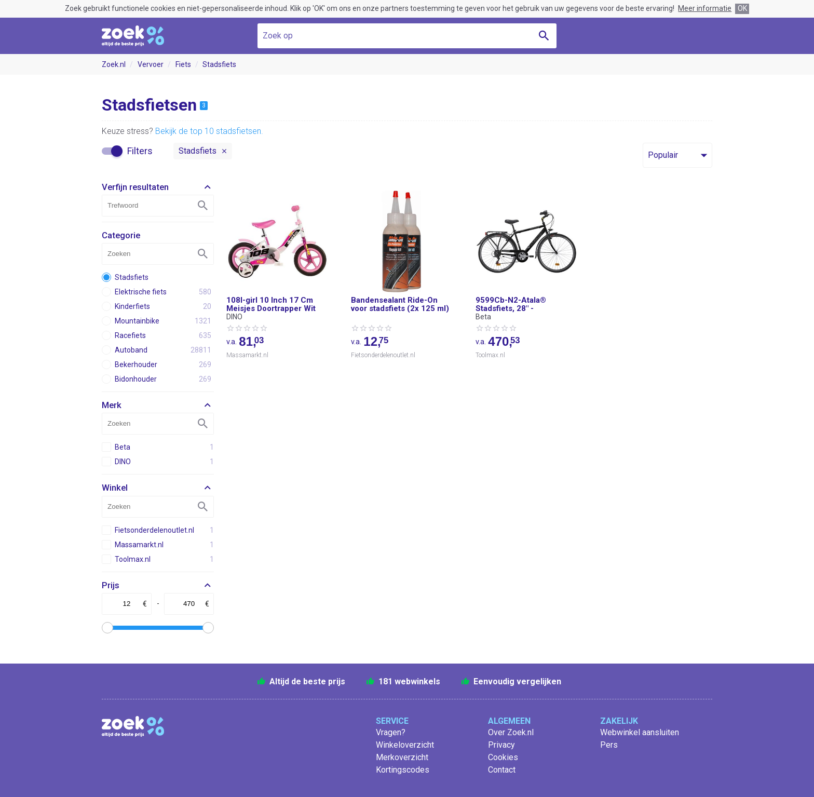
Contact (501, 770)
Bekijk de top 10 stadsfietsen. (209, 131)
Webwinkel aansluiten (639, 732)
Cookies (503, 757)
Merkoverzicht (402, 757)
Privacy (501, 745)
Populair (663, 155)
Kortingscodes (402, 770)
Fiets (183, 64)
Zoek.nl (114, 64)
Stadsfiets (219, 64)
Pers (609, 745)
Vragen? (390, 732)
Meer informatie (704, 8)
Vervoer (151, 64)
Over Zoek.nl (511, 732)
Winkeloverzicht (405, 745)
